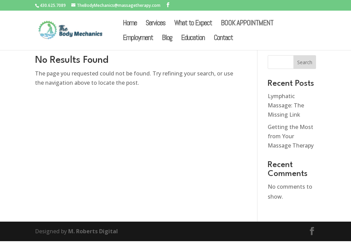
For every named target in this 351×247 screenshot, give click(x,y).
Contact (223, 38)
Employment (138, 38)
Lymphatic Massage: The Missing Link (286, 105)
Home (130, 24)
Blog (167, 38)
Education (193, 38)
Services (155, 24)
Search (304, 62)
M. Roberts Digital (93, 231)
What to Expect (193, 24)
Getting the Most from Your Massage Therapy (291, 136)
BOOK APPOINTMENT (247, 24)
